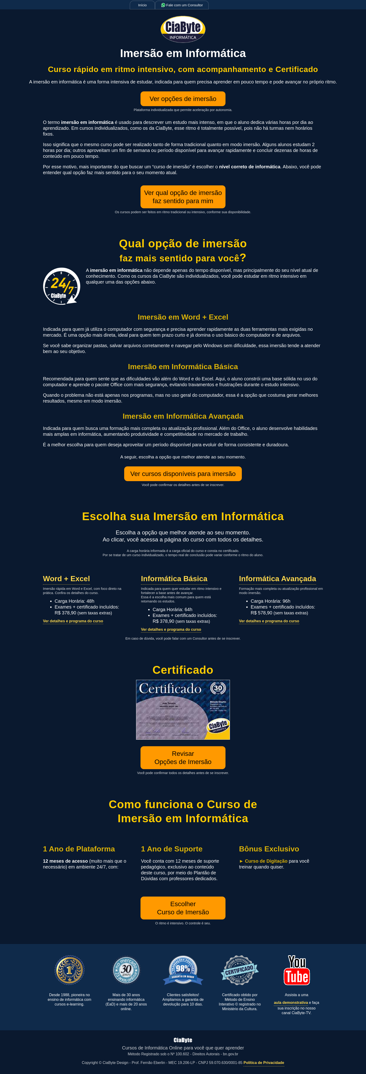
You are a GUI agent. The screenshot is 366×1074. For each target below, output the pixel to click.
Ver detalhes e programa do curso (73, 621)
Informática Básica (174, 578)
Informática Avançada (277, 578)
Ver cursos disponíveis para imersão (183, 473)
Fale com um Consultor (182, 5)
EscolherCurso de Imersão (183, 908)
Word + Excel (66, 578)
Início (142, 5)
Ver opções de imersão (183, 98)
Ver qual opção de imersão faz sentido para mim (183, 197)
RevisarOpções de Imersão (183, 757)
